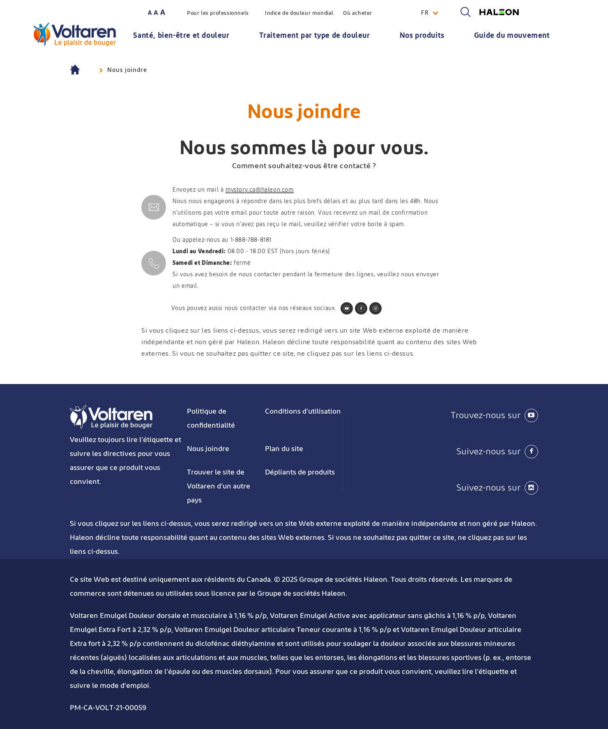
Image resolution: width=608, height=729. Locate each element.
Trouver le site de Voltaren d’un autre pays (218, 486)
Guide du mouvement (512, 35)
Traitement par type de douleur (314, 35)
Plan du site (284, 449)
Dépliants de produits (300, 472)
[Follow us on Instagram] (375, 308)
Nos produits (422, 35)
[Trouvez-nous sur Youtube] (460, 415)
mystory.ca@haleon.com (260, 190)
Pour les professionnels (218, 13)
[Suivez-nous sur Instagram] (460, 487)
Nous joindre (208, 449)
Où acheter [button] (357, 13)
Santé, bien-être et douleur (181, 35)
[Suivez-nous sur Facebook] (460, 451)
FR (424, 13)
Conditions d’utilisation (303, 411)
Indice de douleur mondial (299, 13)
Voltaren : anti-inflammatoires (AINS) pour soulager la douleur (82, 70)
